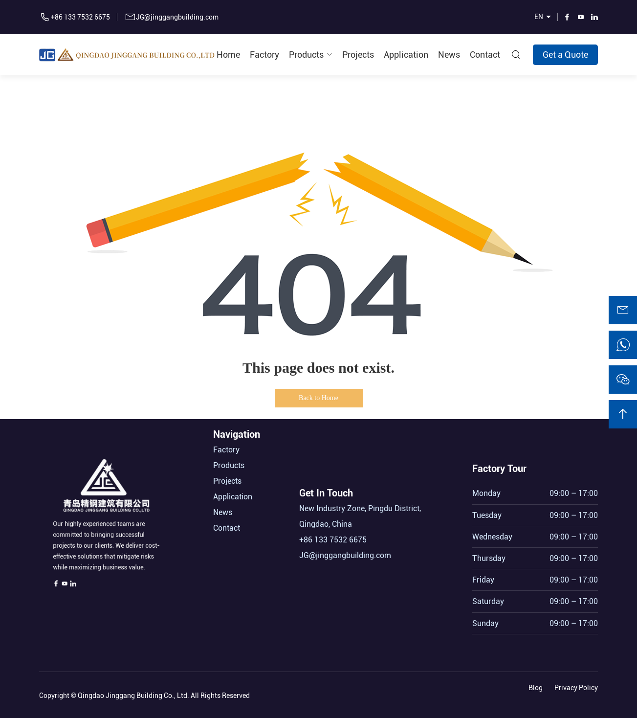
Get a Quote (565, 54)
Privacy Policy (576, 686)
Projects (358, 54)
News (449, 54)
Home (228, 54)
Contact (485, 54)
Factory (264, 54)
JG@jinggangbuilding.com (177, 17)
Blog (535, 686)
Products (306, 54)
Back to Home (318, 398)
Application (406, 54)
